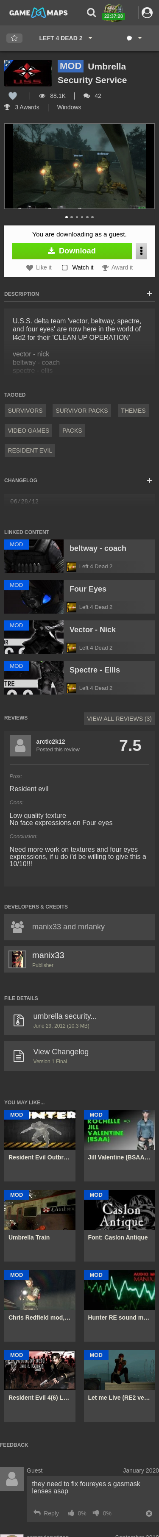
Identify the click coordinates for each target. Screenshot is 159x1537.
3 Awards (21, 107)
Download (72, 251)
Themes (133, 410)
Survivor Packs (82, 410)
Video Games (28, 430)
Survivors (25, 410)
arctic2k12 (50, 741)
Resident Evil (30, 450)
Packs (72, 430)
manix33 (48, 955)
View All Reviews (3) (119, 718)
